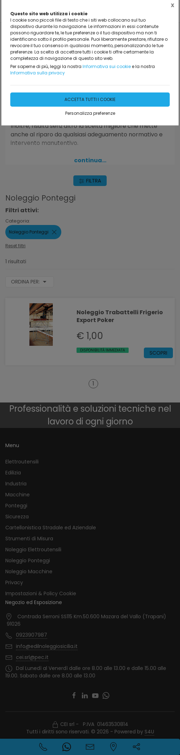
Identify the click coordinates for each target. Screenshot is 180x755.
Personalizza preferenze (90, 113)
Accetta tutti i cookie (90, 99)
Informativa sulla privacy (37, 73)
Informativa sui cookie (107, 66)
